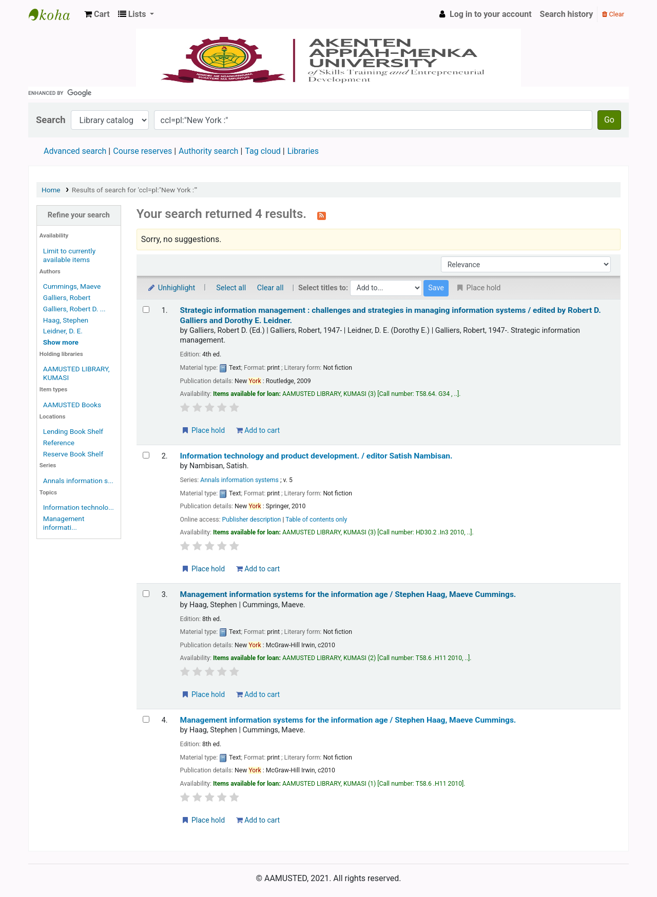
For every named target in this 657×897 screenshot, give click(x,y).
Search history (566, 14)
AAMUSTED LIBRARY (54, 14)
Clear (613, 14)
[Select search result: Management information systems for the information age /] (146, 593)
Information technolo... (78, 507)
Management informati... (64, 522)
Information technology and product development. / (316, 456)
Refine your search (79, 215)
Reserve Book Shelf (73, 454)
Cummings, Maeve (72, 286)
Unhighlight (171, 288)
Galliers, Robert (66, 297)
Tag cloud (263, 151)
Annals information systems (239, 480)
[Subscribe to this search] (322, 215)
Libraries (303, 151)
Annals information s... (78, 480)
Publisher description (251, 519)
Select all (231, 288)
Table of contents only (316, 519)
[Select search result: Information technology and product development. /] (146, 455)
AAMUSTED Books (72, 405)
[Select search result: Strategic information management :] (146, 309)
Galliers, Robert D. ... (74, 309)
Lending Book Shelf (73, 431)
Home (51, 190)
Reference (58, 442)
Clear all (270, 288)
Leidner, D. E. (63, 331)
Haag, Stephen (65, 320)
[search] (328, 93)
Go (609, 120)
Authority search (208, 151)
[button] (97, 14)
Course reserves (142, 151)
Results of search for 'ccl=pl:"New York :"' (134, 190)
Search (51, 119)
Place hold (203, 430)
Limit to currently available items (69, 255)
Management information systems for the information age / (348, 594)
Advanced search (75, 151)
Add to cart (258, 430)
